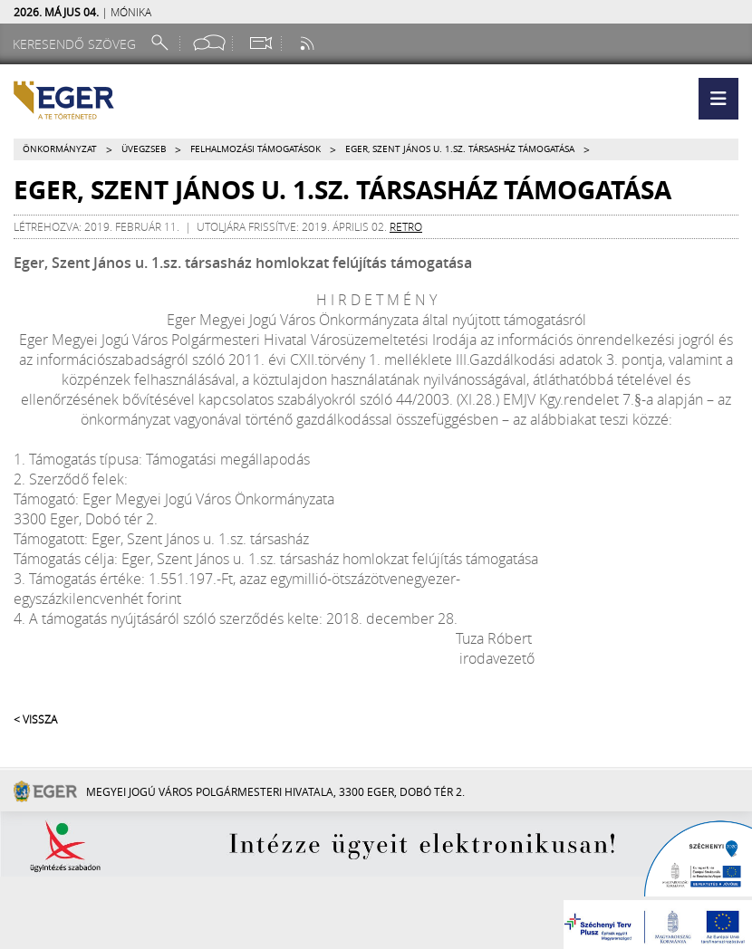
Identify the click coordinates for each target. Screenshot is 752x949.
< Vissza (35, 719)
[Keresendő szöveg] (77, 44)
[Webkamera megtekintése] (260, 43)
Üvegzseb (143, 149)
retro (406, 226)
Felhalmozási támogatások (255, 149)
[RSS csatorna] (308, 43)
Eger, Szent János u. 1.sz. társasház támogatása (459, 149)
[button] (718, 99)
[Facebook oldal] (209, 43)
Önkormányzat (60, 149)
